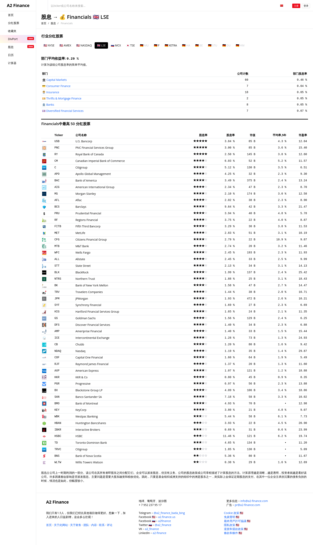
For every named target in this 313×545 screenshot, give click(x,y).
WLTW (57, 462)
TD (56, 442)
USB (56, 141)
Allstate (80, 259)
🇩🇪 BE (199, 45)
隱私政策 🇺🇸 (231, 525)
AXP (56, 370)
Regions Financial (86, 220)
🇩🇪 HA (186, 45)
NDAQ (57, 351)
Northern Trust (85, 279)
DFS (56, 324)
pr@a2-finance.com (247, 505)
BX (56, 390)
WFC (56, 252)
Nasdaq (80, 351)
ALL (56, 259)
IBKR (57, 429)
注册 (296, 5)
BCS (56, 206)
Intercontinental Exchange (92, 338)
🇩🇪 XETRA (171, 45)
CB (56, 344)
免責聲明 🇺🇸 (231, 517)
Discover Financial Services (92, 325)
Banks (50, 104)
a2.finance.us (166, 517)
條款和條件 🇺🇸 (233, 533)
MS (56, 193)
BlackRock (82, 272)
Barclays (80, 207)
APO (56, 174)
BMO (56, 403)
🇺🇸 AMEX (65, 45)
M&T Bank (82, 246)
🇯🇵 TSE (130, 45)
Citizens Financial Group (91, 239)
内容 (94, 525)
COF (56, 357)
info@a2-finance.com (254, 501)
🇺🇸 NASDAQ (84, 45)
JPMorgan (81, 298)
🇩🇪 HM (240, 45)
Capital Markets (57, 80)
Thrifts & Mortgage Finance (63, 98)
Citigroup (81, 167)
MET (56, 233)
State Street (83, 266)
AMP (56, 331)
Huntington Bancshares (90, 423)
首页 (43, 23)
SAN (56, 396)
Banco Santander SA (88, 397)
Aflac (78, 200)
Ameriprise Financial (88, 331)
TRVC (57, 449)
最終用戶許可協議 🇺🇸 (237, 521)
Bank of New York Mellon (91, 285)
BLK (56, 272)
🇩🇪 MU (144, 45)
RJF (56, 364)
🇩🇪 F (156, 45)
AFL (56, 200)
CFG (56, 239)
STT (56, 265)
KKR (56, 377)
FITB (57, 226)
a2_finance (152, 529)
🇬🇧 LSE (101, 45)
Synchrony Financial (88, 305)
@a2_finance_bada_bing (169, 513)
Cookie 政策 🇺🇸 (233, 513)
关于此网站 (61, 525)
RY (56, 154)
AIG (56, 187)
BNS (56, 456)
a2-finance (159, 533)
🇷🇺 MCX (116, 45)
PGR (56, 383)
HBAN (57, 423)
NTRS (57, 278)
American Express (87, 370)
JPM (56, 298)
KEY (56, 410)
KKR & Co (81, 377)
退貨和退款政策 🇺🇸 (236, 529)
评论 (109, 525)
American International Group (94, 187)
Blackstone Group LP (88, 390)
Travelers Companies (89, 292)
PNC (56, 147)
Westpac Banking (86, 416)
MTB (56, 246)
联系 (102, 525)
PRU (56, 213)
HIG (56, 311)
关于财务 (75, 525)
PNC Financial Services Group (94, 148)
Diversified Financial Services (65, 111)
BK (56, 285)
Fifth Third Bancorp (87, 226)
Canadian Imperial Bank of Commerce (100, 161)
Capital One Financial (89, 357)
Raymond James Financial (92, 364)
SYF (56, 305)
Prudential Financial (88, 213)
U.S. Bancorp (83, 141)
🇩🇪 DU (226, 45)
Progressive (82, 383)
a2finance (164, 521)
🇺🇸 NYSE (49, 45)
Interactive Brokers (87, 430)
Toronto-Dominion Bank (91, 443)
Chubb (79, 344)
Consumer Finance (58, 86)
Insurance (52, 92)
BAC (56, 180)
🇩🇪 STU (212, 45)
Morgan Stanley (85, 194)
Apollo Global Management (93, 174)
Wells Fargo (82, 252)
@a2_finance (163, 525)
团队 (86, 525)
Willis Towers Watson (89, 462)
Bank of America (86, 180)
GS (56, 318)
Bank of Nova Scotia (88, 456)
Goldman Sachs (85, 318)
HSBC (57, 436)
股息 (46, 16)
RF (56, 220)
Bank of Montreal (86, 403)
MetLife (80, 233)
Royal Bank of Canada (89, 154)
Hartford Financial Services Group (97, 311)
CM (56, 161)
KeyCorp (80, 410)
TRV (56, 292)
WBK (56, 416)
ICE (56, 337)
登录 (306, 5)
